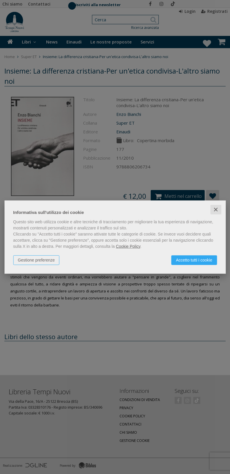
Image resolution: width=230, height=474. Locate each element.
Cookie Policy (128, 246)
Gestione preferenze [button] (36, 259)
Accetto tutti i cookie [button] (194, 259)
